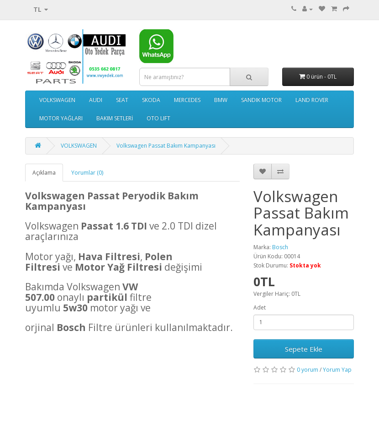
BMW (220, 100)
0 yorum (307, 370)
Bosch (280, 247)
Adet (259, 307)
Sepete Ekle (303, 348)
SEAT (122, 100)
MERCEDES (187, 100)
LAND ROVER (311, 100)
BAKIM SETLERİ (114, 118)
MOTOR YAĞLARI (61, 118)
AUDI (95, 100)
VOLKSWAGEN (57, 100)
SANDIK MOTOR (261, 100)
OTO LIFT (158, 118)
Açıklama (44, 172)
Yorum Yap (337, 370)
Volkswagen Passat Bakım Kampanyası (166, 146)
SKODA (151, 100)
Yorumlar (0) (87, 172)
